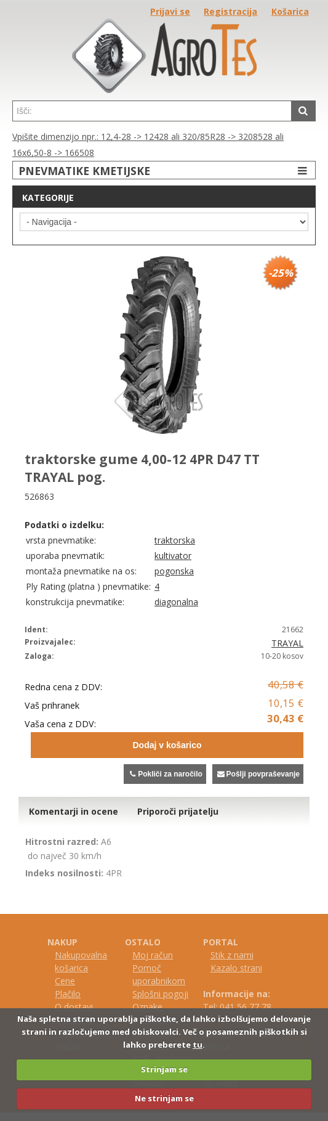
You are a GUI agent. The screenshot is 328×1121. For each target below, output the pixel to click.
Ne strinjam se (164, 1098)
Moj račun (152, 955)
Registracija (230, 11)
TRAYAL (287, 643)
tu (197, 1044)
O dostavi (74, 1007)
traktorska (174, 540)
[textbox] (152, 110)
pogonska (174, 571)
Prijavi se (170, 11)
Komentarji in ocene (73, 811)
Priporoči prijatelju (177, 811)
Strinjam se (164, 1069)
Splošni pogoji (160, 994)
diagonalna (176, 602)
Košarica (290, 11)
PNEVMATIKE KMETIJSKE (164, 170)
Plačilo (68, 994)
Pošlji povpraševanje (258, 774)
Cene (65, 981)
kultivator (172, 555)
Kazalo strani (236, 968)
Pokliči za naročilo (164, 774)
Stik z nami (232, 955)
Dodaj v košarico (166, 745)
